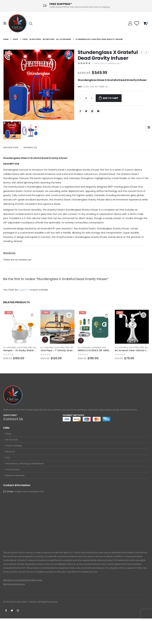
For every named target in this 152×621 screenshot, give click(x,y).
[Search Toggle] (31, 24)
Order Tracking (13, 446)
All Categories (9, 347)
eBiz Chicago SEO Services (14, 587)
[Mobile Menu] (5, 23)
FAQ (8, 458)
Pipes (30, 347)
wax (104, 347)
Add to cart (110, 98)
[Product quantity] (86, 98)
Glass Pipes (22, 347)
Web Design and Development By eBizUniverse (22, 582)
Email (98, 111)
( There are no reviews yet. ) (106, 63)
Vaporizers (96, 347)
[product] (20, 327)
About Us (10, 452)
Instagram (17, 613)
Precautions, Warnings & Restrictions (25, 465)
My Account (12, 440)
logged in (23, 289)
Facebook (80, 111)
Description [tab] (10, 147)
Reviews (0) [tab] (30, 147)
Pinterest (92, 111)
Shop (8, 433)
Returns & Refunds (15, 477)
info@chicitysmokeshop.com (29, 493)
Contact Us (13, 419)
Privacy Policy (13, 471)
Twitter (86, 111)
